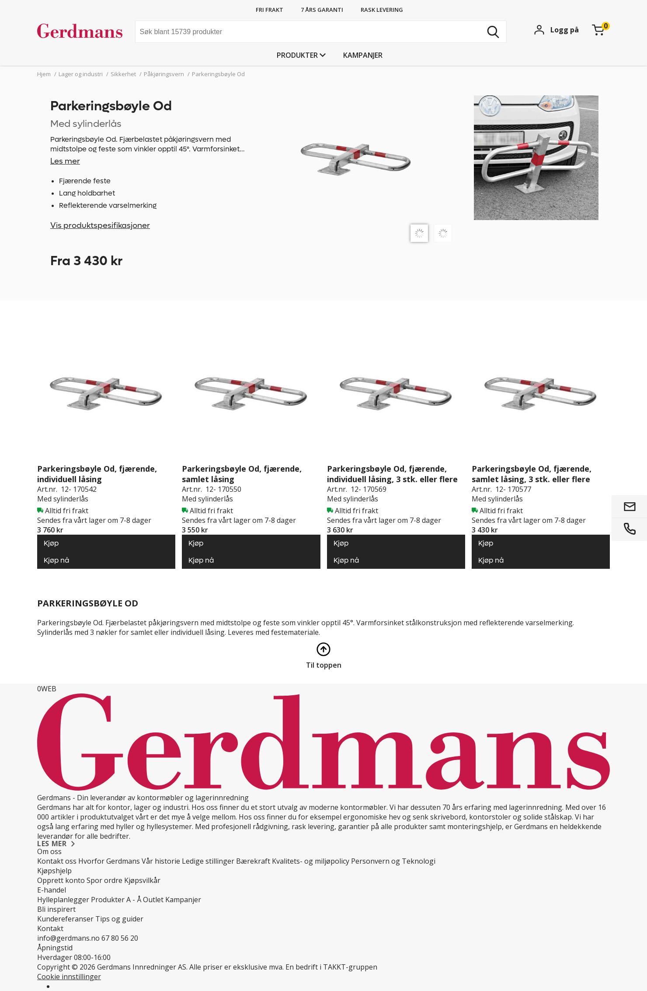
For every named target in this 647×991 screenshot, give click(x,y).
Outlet (153, 899)
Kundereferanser (65, 919)
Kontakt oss (57, 861)
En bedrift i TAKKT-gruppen (331, 967)
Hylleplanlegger (63, 899)
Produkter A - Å (116, 899)
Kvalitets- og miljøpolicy (310, 861)
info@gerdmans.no (68, 938)
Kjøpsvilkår (142, 880)
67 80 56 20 (119, 938)
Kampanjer (363, 55)
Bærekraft (253, 861)
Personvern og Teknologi (393, 861)
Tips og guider (119, 919)
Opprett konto (61, 880)
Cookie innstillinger (69, 976)
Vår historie (161, 861)
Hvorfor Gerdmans (109, 861)
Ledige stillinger (208, 861)
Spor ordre (104, 880)
